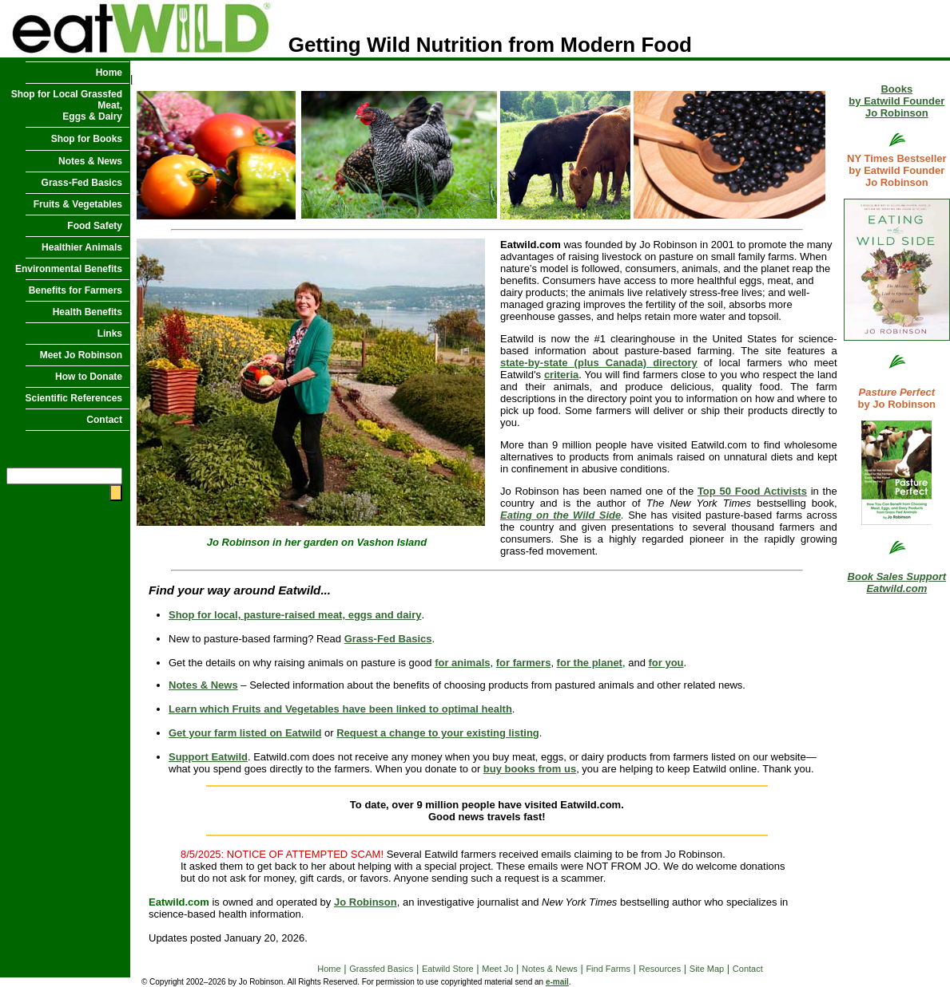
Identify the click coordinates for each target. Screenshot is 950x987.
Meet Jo (497, 968)
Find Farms (608, 968)
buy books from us (529, 769)
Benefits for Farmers (75, 290)
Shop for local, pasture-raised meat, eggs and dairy (295, 615)
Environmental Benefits (68, 268)
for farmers (523, 663)
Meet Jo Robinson (81, 355)
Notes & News (90, 161)
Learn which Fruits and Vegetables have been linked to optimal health (340, 709)
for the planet (589, 663)
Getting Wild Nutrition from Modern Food (346, 45)
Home (109, 72)
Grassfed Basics (381, 968)
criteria (561, 375)
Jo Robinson (365, 902)
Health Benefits (87, 312)
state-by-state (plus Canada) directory (599, 363)
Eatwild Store (448, 968)
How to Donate (88, 376)
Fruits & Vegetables (78, 204)
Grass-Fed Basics (82, 182)
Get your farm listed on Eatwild (245, 733)
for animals (462, 663)
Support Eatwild (208, 757)
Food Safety (94, 225)
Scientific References (74, 398)
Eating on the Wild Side (560, 515)
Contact (104, 419)
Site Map (707, 968)
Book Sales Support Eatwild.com (897, 582)
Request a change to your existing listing (437, 733)
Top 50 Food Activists (752, 491)
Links (109, 333)
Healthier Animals (82, 247)
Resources (660, 968)
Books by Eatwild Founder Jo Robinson (896, 101)
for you (665, 663)
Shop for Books (86, 138)
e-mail (557, 981)
